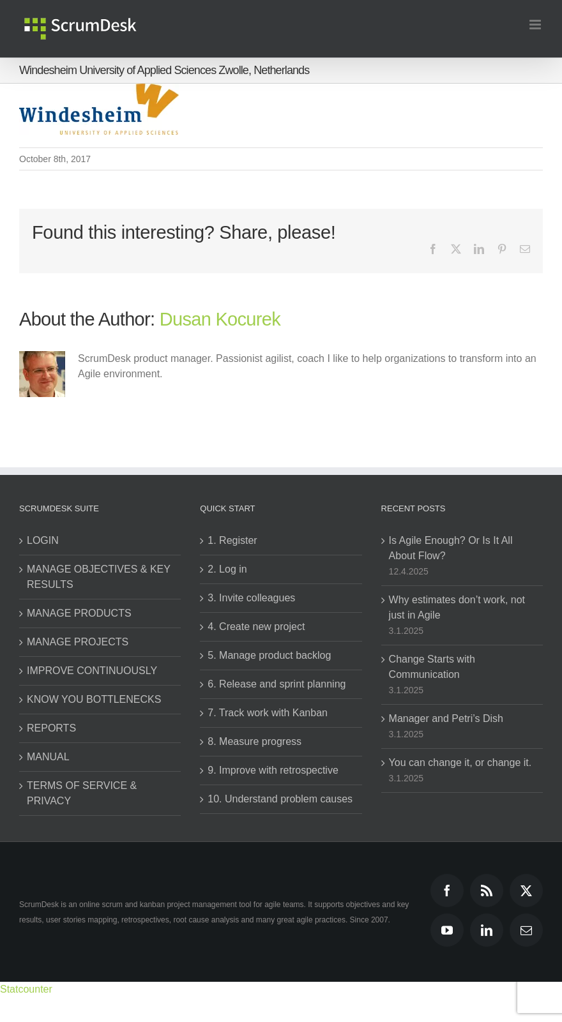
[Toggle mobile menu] (536, 24)
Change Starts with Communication (432, 667)
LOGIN (43, 540)
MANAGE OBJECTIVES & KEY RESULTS (99, 577)
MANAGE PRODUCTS (79, 613)
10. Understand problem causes (280, 798)
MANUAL (48, 756)
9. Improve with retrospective (273, 770)
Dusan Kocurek (220, 319)
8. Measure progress (254, 741)
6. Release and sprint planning (277, 684)
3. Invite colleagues (251, 597)
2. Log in (227, 569)
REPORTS (51, 728)
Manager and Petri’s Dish (446, 718)
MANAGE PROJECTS (77, 641)
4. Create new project (256, 626)
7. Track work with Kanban (268, 712)
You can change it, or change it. (460, 762)
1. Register (232, 540)
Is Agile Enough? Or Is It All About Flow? (451, 548)
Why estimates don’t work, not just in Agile (457, 607)
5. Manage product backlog (269, 655)
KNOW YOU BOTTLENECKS (94, 699)
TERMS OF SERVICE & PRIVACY (82, 793)
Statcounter (26, 989)
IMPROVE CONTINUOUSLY (92, 670)
